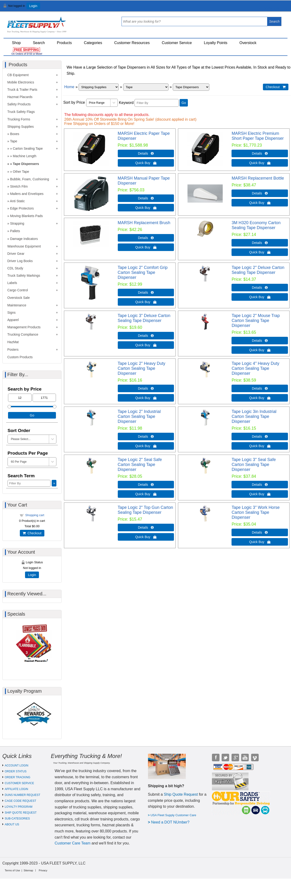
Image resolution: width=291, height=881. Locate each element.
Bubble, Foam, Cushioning (29, 179)
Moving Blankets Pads (26, 216)
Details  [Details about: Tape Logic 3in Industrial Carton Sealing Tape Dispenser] (260, 436)
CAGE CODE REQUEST (20, 801)
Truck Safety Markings (23, 275)
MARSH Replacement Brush (144, 222)
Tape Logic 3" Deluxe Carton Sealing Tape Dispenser (144, 318)
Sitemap (28, 870)
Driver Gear (15, 253)
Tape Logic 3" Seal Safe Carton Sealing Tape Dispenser (254, 464)
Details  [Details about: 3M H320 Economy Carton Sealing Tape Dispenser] (260, 242)
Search (39, 43)
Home (69, 87)
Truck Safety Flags (21, 112)
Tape (13, 141)
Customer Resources (132, 43)
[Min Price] (20, 398)
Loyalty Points (216, 43)
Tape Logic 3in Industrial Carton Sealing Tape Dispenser (254, 416)
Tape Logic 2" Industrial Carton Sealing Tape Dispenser (139, 416)
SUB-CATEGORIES (17, 818)
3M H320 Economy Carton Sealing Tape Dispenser (256, 225)
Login (33, 6)
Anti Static (17, 201)
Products (64, 43)
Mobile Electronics (20, 82)
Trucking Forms (18, 119)
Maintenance (16, 305)
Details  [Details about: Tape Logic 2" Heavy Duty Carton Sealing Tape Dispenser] (146, 388)
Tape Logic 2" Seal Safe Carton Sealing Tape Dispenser (140, 464)
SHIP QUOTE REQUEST (21, 812)
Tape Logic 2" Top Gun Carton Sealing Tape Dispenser (145, 510)
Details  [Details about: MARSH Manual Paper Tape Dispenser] (146, 198)
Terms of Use (12, 870)
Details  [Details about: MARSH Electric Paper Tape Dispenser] (146, 153)
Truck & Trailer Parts (22, 89)
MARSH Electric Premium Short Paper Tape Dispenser (258, 136)
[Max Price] (44, 398)
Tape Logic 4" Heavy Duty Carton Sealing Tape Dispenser (255, 368)
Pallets (15, 231)
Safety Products (19, 104)
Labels (12, 283)
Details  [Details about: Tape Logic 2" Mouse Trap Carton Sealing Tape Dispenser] (260, 340)
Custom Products (20, 357)
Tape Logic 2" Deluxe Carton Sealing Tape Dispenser (258, 270)
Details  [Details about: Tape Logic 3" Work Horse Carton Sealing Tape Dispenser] (260, 532)
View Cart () (272, 8)
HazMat (13, 342)
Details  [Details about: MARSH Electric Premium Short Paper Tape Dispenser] (260, 153)
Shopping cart (34, 515)
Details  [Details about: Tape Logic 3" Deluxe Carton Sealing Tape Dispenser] (146, 335)
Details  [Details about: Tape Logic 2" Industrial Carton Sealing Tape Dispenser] (146, 436)
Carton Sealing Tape (28, 148)
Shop (16, 43)
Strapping (17, 223)
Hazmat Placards (20, 97)
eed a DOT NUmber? (172, 822)
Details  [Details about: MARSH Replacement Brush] (146, 237)
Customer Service (177, 43)
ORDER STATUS (15, 771)
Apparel (13, 320)
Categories (93, 43)
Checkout (32, 533)
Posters (12, 349)
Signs (11, 312)
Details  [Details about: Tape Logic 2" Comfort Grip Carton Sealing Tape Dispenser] (146, 292)
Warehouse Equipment (24, 246)
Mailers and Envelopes (27, 194)
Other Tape (21, 171)
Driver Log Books (20, 261)
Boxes (14, 134)
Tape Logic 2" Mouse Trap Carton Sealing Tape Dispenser (256, 320)
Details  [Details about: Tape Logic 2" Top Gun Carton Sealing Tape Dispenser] (146, 527)
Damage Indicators (24, 239)
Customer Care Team (73, 843)
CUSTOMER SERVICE (19, 783)
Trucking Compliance (22, 334)
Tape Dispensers (26, 164)
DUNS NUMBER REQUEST (22, 795)
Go (183, 102)
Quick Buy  (145, 163)
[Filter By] (157, 103)
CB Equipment (18, 75)
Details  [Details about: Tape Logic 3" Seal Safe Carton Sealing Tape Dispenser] (260, 484)
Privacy (43, 870)
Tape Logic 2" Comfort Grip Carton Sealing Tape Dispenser (143, 272)
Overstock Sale (18, 298)
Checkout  (276, 87)
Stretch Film (19, 186)
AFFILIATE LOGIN (16, 789)
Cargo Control (17, 290)
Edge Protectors (22, 208)
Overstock (248, 43)
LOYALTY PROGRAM (18, 806)
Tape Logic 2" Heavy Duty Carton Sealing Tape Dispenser (141, 368)
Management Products (24, 327)
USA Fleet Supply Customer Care (173, 815)
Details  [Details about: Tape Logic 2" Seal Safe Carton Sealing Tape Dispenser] (146, 484)
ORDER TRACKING (17, 777)
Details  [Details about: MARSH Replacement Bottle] (260, 193)
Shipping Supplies (20, 126)
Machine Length (24, 156)
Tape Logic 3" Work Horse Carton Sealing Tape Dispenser (255, 512)
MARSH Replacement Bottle (258, 178)
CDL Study (15, 268)
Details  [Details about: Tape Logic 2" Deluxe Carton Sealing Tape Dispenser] (260, 287)
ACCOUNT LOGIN (16, 765)
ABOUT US (12, 824)
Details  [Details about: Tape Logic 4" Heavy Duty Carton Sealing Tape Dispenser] (260, 388)
